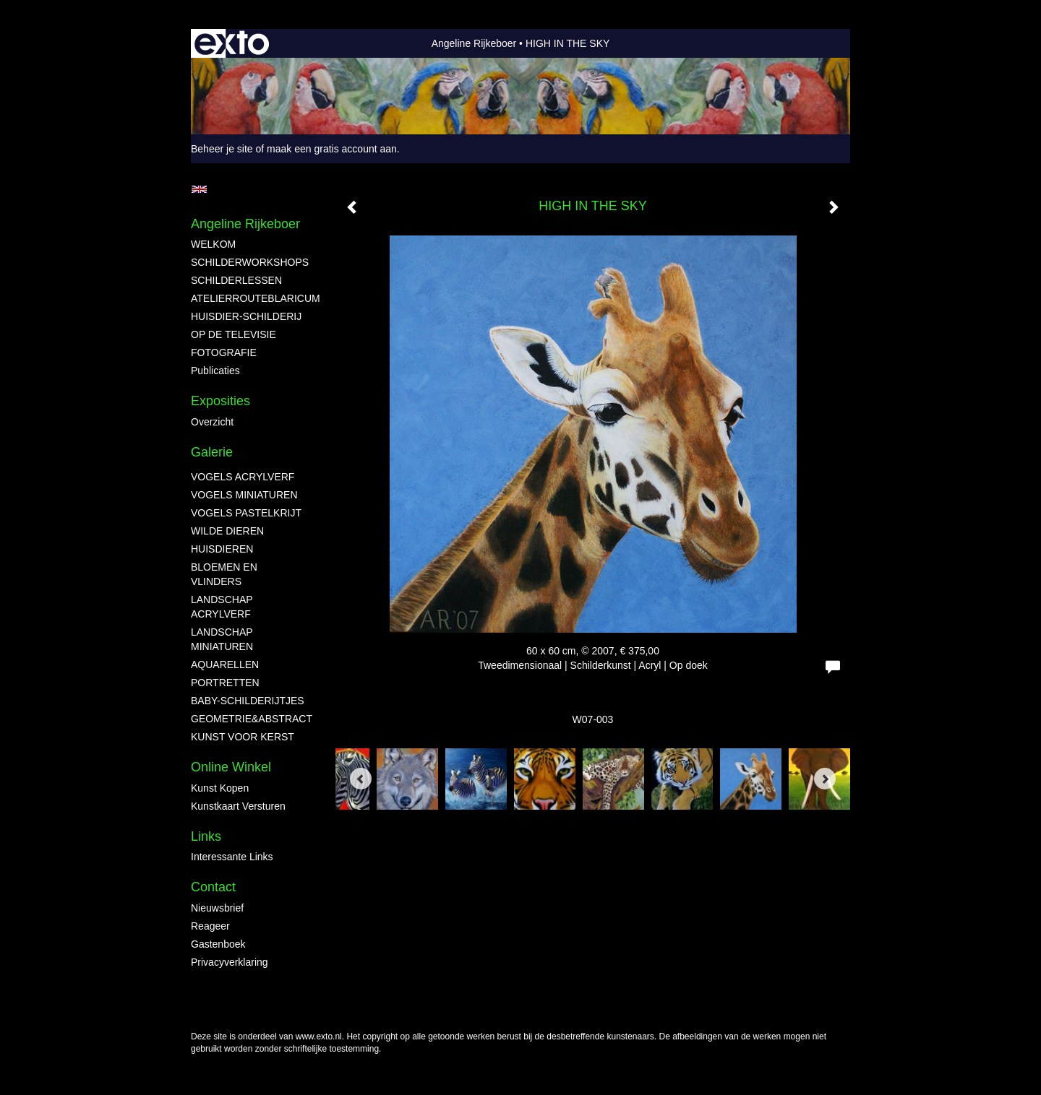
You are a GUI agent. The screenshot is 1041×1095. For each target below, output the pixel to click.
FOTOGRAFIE (224, 352)
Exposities (220, 401)
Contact (213, 887)
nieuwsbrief (217, 908)
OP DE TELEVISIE (233, 334)
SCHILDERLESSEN (236, 280)
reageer (210, 926)
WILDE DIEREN (227, 531)
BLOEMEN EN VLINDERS (224, 574)
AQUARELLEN (225, 664)
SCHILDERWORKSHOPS (249, 262)
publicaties (215, 370)
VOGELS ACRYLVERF (242, 476)
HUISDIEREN (222, 549)
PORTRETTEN (225, 682)
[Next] (825, 778)
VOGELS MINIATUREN (244, 495)
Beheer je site (222, 149)
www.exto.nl (319, 1036)
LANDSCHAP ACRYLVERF (221, 607)
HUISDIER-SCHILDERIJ (246, 316)
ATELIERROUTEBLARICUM (249, 298)
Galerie (212, 452)
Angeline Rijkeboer (474, 43)
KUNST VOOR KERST (242, 737)
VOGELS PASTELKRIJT (246, 513)
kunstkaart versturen (238, 806)
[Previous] (361, 778)
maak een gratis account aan (332, 149)
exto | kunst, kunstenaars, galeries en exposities (232, 43)
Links (206, 836)
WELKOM (213, 244)
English (199, 189)
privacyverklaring (229, 962)
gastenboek (218, 944)
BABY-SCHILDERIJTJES (247, 700)
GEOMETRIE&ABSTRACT (249, 718)
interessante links (232, 856)
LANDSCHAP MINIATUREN (222, 639)
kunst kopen (220, 788)
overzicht (212, 422)
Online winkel (231, 767)
